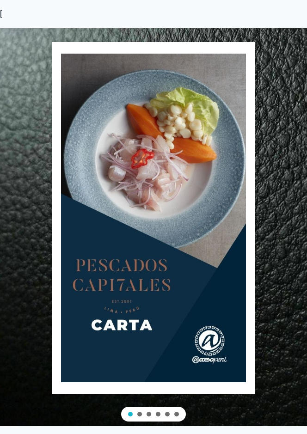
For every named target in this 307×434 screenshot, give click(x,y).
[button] (130, 414)
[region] (153, 227)
